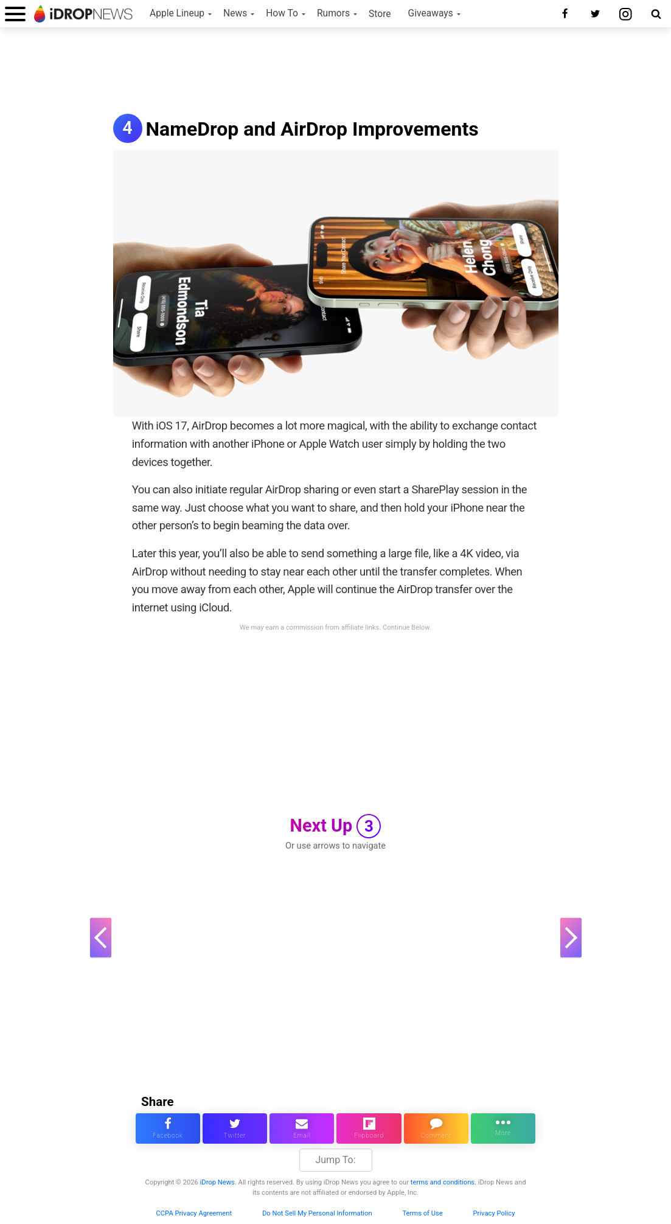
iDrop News (217, 1182)
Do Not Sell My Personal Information (317, 1213)
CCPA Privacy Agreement (194, 1213)
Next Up (335, 826)
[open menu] (15, 13)
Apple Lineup (177, 13)
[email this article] (301, 1128)
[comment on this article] (436, 1128)
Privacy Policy (494, 1213)
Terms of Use (422, 1213)
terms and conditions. (443, 1182)
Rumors (333, 13)
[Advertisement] (335, 71)
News (235, 13)
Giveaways (430, 13)
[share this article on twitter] (235, 1128)
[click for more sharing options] (503, 1128)
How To (282, 13)
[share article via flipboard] (368, 1128)
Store (380, 14)
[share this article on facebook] (168, 1128)
